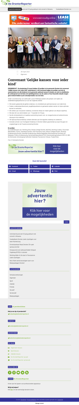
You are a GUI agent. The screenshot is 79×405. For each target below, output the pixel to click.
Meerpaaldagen (14, 296)
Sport (11, 281)
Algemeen (24, 74)
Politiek (12, 287)
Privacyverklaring (31, 399)
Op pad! (12, 290)
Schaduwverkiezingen (16, 275)
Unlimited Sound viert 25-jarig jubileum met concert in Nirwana (36, 9)
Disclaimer (23, 399)
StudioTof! (60, 399)
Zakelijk (12, 284)
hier (11, 389)
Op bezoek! (13, 293)
